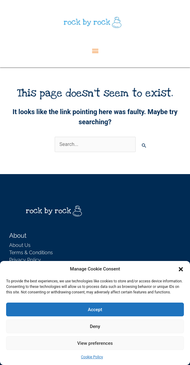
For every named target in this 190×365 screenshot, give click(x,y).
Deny (95, 326)
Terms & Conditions (31, 252)
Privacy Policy (25, 260)
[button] (181, 269)
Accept (95, 309)
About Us (20, 245)
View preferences (95, 343)
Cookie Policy (92, 357)
